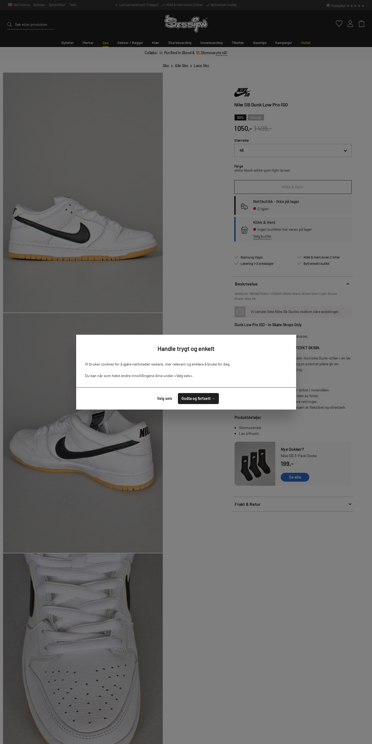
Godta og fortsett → (198, 398)
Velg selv (164, 398)
